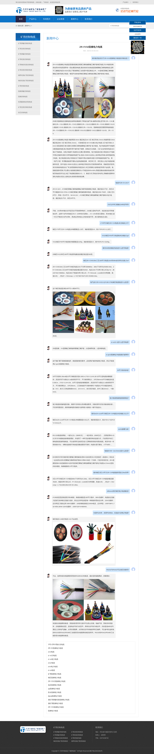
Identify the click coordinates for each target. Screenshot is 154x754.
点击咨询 (137, 34)
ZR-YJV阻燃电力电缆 (56, 707)
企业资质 (60, 19)
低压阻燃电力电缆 (54, 685)
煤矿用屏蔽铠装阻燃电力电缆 (58, 700)
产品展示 (125, 2)
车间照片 (46, 19)
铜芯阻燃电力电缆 (54, 677)
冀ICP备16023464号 (96, 751)
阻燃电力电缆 (53, 711)
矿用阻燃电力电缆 (54, 674)
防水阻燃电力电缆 (54, 692)
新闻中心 (74, 19)
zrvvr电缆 (51, 663)
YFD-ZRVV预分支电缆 (56, 644)
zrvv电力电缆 (53, 666)
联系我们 (135, 2)
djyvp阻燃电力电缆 (55, 696)
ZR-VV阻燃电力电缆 (55, 648)
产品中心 (33, 19)
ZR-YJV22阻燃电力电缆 (56, 681)
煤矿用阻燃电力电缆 (55, 703)
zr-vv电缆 (51, 670)
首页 (21, 19)
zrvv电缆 (51, 652)
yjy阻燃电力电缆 (54, 689)
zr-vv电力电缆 (53, 659)
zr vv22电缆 (52, 655)
